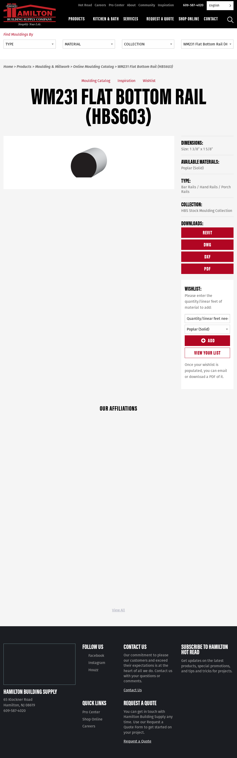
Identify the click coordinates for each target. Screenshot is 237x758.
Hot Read (85, 5)
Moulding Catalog (95, 81)
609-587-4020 (193, 5)
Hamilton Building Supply (30, 691)
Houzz (93, 670)
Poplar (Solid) (192, 168)
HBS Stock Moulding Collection (206, 210)
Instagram (96, 662)
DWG (207, 244)
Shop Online (92, 719)
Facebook (96, 655)
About (131, 5)
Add (207, 340)
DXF (207, 256)
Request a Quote (137, 741)
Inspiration (166, 5)
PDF (207, 268)
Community (146, 5)
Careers (100, 5)
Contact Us (133, 690)
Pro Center (116, 5)
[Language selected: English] (220, 5)
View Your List (207, 352)
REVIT (207, 232)
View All (118, 610)
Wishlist (149, 81)
